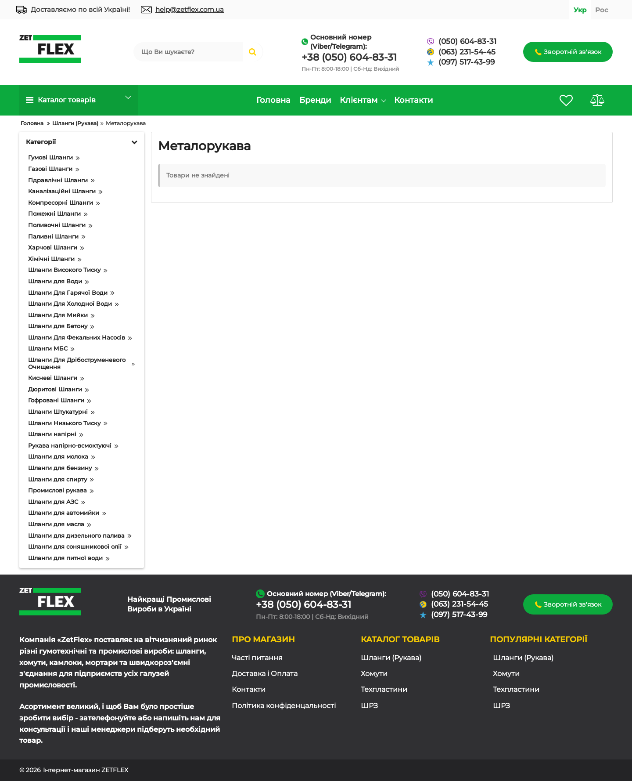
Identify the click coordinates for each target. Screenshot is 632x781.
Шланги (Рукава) (391, 658)
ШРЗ (369, 705)
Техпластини (384, 689)
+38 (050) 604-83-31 (349, 57)
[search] (188, 51)
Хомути (374, 673)
